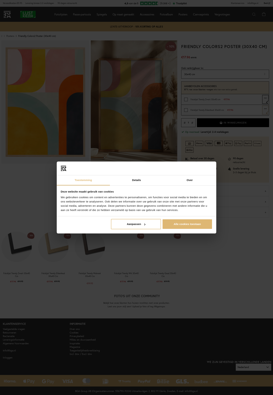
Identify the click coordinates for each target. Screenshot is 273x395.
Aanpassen (136, 224)
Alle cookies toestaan (187, 224)
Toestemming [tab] (83, 180)
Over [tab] (190, 180)
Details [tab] (136, 180)
